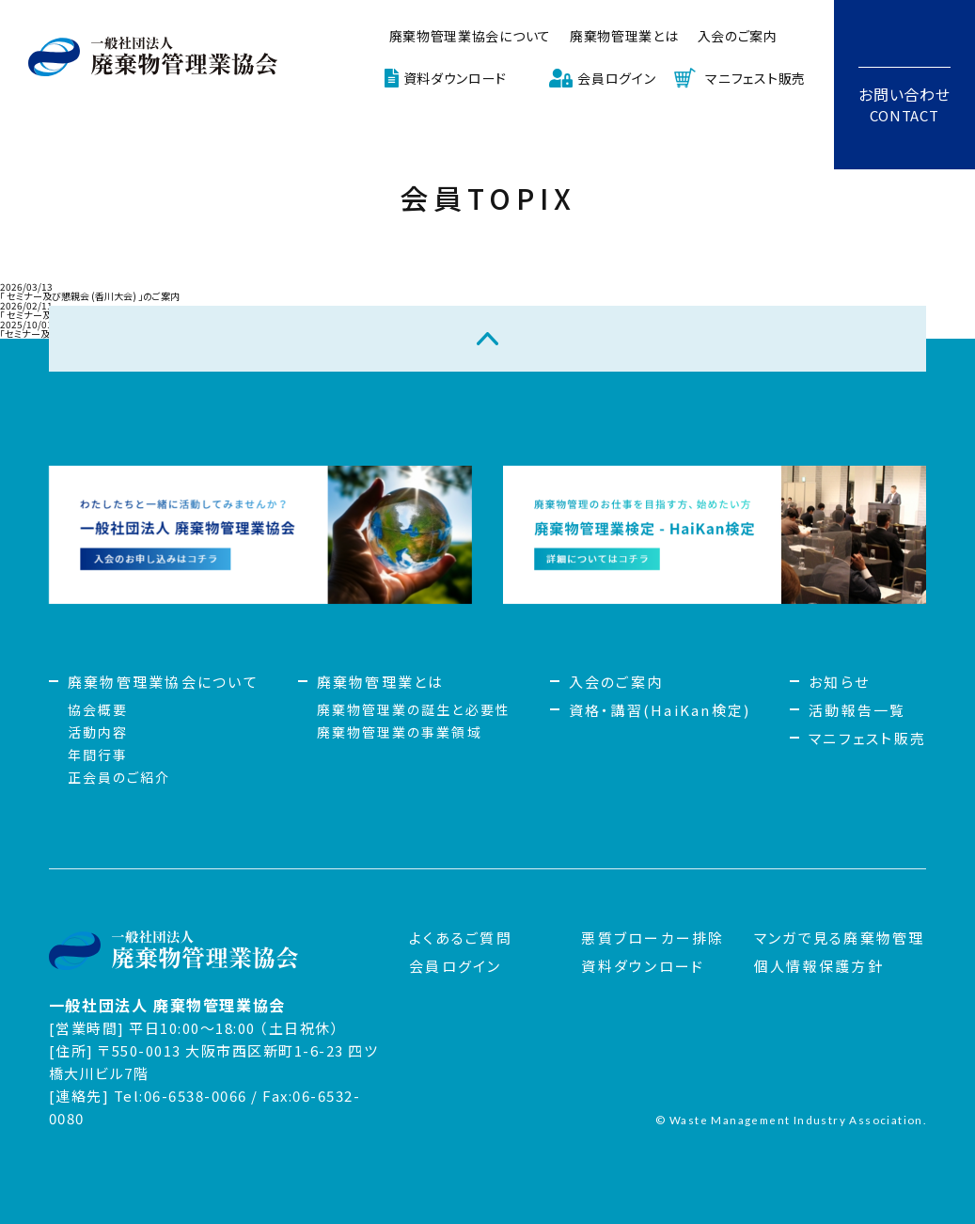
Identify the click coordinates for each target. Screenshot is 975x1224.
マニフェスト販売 (755, 78)
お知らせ (839, 681)
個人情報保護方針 (819, 966)
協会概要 (98, 709)
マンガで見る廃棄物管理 (839, 937)
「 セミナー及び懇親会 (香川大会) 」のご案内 (90, 296)
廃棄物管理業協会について (470, 35)
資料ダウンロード (455, 78)
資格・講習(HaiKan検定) (660, 710)
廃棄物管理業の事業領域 (399, 732)
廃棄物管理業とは (624, 35)
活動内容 (98, 732)
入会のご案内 (738, 35)
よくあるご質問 (460, 937)
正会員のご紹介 (119, 777)
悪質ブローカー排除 (652, 937)
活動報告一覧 (857, 710)
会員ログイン (616, 78)
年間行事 (98, 754)
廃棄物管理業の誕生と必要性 (414, 709)
